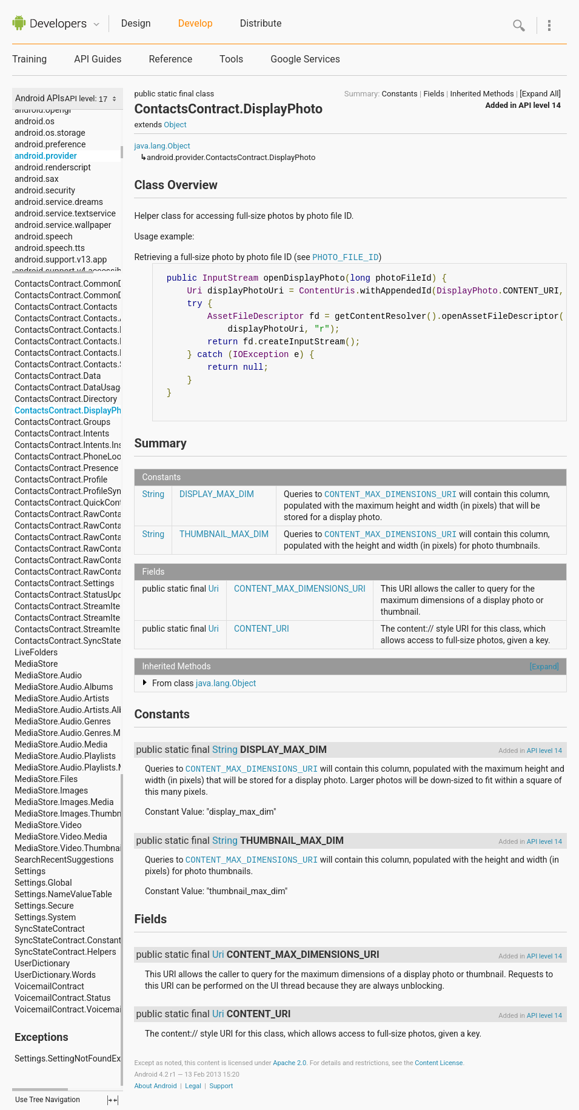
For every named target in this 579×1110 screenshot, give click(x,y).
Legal (193, 1086)
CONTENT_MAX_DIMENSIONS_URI (390, 495)
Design (136, 23)
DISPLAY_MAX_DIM (216, 494)
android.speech (44, 236)
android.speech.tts (50, 248)
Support (221, 1086)
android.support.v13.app (61, 259)
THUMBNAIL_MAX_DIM (224, 534)
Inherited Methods (482, 93)
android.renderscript (53, 167)
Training (29, 59)
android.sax (37, 179)
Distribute (261, 23)
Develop (195, 23)
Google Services (305, 59)
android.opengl (43, 110)
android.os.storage (50, 133)
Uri (214, 588)
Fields (433, 93)
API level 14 (539, 105)
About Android (155, 1086)
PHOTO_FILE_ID (345, 257)
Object (175, 124)
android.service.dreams (59, 202)
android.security (45, 190)
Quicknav (96, 24)
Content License (439, 1063)
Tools (231, 59)
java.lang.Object (162, 145)
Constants (400, 93)
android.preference (50, 144)
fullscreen (112, 1100)
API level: (82, 98)
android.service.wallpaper (63, 225)
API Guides (97, 59)
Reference (170, 59)
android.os (35, 121)
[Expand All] (540, 93)
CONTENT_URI (261, 629)
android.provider (46, 156)
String (153, 494)
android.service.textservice (65, 213)
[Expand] (544, 666)
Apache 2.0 (289, 1063)
